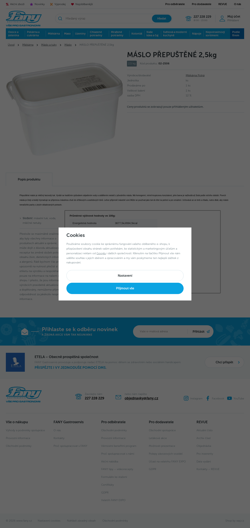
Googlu (101, 253)
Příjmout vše (125, 288)
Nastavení (125, 275)
